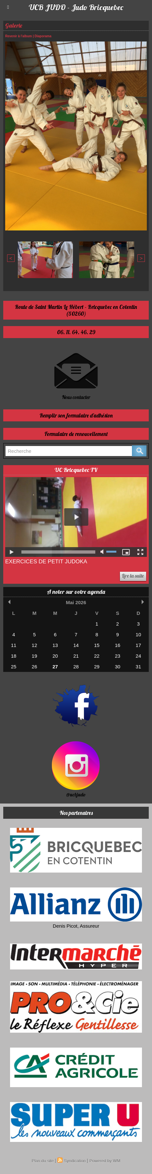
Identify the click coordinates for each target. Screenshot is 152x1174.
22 (96, 656)
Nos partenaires (76, 812)
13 (55, 645)
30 (117, 666)
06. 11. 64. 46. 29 (76, 332)
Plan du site (43, 1160)
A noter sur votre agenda (76, 591)
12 (34, 645)
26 (34, 666)
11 (14, 645)
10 (138, 634)
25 (14, 666)
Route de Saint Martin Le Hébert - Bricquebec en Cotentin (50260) (76, 310)
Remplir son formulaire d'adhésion (76, 415)
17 (138, 645)
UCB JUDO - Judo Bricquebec (76, 7)
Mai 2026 (76, 602)
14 (76, 645)
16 (117, 645)
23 (117, 656)
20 (55, 656)
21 (76, 656)
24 (138, 656)
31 (138, 666)
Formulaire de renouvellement (76, 433)
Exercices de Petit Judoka (46, 561)
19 (34, 656)
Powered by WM (104, 1160)
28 (76, 666)
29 (96, 666)
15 (96, 645)
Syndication (75, 1160)
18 (14, 656)
